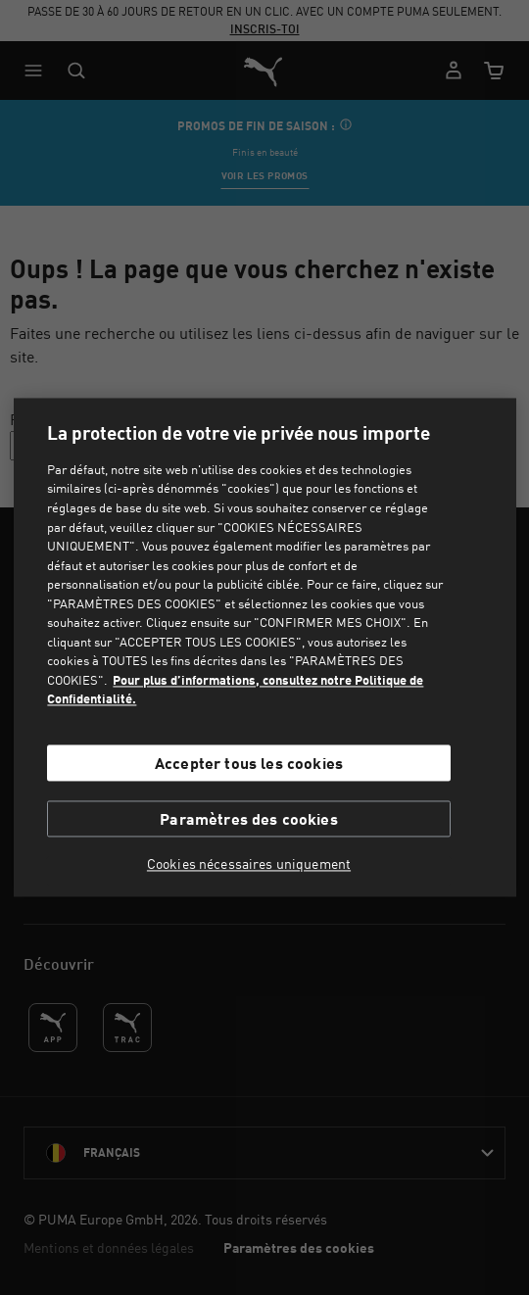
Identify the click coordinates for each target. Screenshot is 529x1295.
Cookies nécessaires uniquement (249, 865)
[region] (265, 647)
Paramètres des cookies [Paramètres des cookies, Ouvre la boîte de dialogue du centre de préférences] (249, 819)
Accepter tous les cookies (249, 762)
